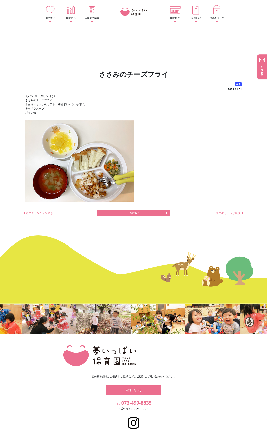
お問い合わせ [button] (133, 385)
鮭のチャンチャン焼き (38, 213)
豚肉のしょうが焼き (230, 213)
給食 (238, 84)
